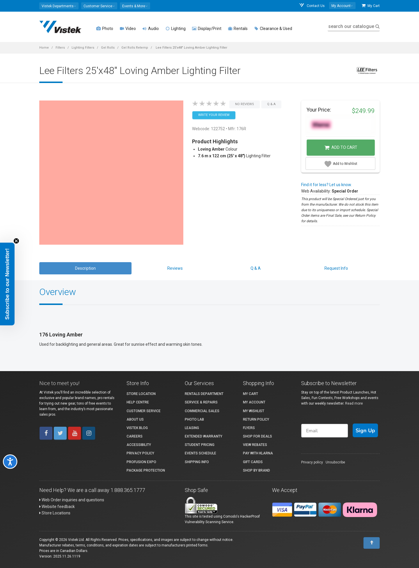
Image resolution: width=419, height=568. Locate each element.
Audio (150, 28)
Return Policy (256, 419)
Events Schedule (200, 453)
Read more (354, 403)
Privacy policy (312, 462)
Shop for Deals (257, 436)
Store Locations (54, 513)
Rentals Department (204, 394)
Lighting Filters (83, 48)
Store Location (141, 394)
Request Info (336, 268)
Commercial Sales (202, 411)
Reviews (175, 268)
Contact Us (312, 5)
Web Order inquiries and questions (71, 500)
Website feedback (57, 506)
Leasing (192, 428)
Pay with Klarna (258, 453)
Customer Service (144, 411)
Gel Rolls (108, 48)
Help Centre (138, 402)
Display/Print (206, 28)
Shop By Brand (256, 470)
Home (44, 48)
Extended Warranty (203, 436)
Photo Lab (194, 419)
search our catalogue (353, 26)
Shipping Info (197, 462)
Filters (60, 48)
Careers (135, 436)
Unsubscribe (335, 462)
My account (254, 402)
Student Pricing (199, 445)
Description (85, 268)
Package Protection (146, 470)
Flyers (249, 428)
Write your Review (214, 115)
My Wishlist (253, 411)
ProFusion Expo (141, 462)
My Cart (371, 5)
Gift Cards (253, 462)
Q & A (256, 268)
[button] (59, 5)
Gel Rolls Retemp (134, 48)
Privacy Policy (140, 453)
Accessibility (139, 445)
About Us (135, 419)
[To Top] (371, 543)
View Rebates (255, 445)
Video (128, 28)
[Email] (324, 431)
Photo (104, 28)
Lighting (175, 28)
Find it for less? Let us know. (326, 184)
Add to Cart (340, 147)
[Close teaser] (16, 241)
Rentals (238, 28)
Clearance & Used (273, 28)
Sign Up (365, 430)
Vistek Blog (137, 428)
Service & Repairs (201, 402)
